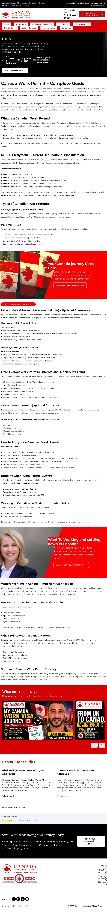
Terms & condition (9, 912)
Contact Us (42, 25)
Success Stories (27, 25)
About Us (15, 23)
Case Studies (96, 888)
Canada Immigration (34, 23)
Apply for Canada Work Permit (69, 562)
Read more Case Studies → (14, 804)
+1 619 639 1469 (70, 16)
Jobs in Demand (9, 25)
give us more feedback (27, 818)
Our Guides (85, 23)
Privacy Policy (24, 912)
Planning (53, 23)
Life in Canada (68, 23)
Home (5, 23)
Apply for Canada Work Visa (68, 282)
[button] (15, 23)
